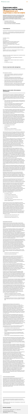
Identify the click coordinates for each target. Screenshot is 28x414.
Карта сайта (15, 412)
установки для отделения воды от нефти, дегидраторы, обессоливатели (13, 57)
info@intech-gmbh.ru (12, 409)
